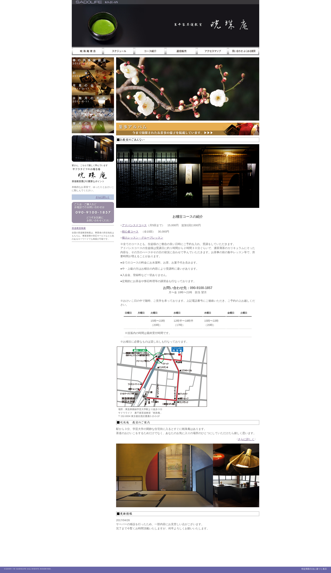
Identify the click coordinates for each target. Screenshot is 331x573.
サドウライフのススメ (87, 51)
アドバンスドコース (134, 225)
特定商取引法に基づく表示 (314, 569)
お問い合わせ (243, 51)
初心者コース (130, 231)
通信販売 (181, 51)
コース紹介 (150, 51)
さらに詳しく (103, 197)
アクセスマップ (212, 51)
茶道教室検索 (79, 228)
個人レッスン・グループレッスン (142, 237)
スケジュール (118, 51)
